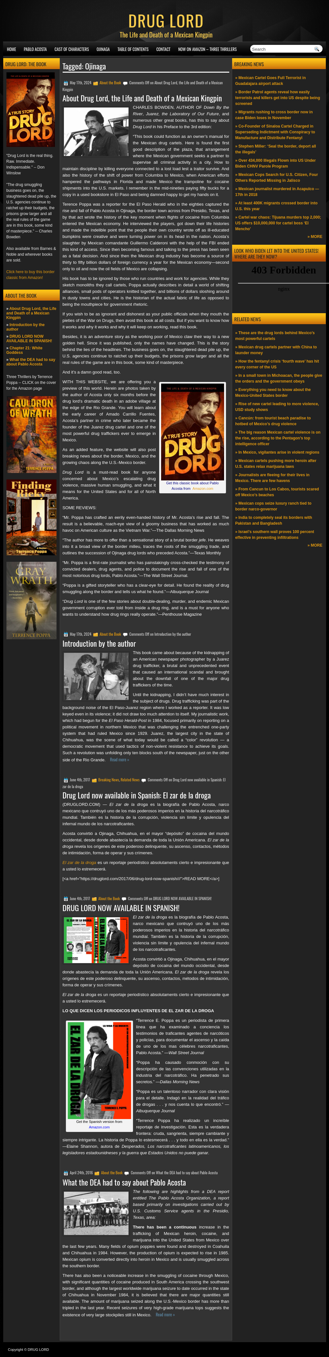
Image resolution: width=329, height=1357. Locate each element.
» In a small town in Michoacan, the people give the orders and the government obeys (278, 378)
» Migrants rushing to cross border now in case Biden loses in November (274, 115)
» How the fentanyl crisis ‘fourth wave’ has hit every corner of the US (277, 364)
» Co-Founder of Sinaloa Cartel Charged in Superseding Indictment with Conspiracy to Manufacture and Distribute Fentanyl (275, 132)
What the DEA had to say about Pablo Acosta (31, 361)
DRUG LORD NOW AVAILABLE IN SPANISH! (29, 338)
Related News (130, 779)
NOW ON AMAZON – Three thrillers (207, 49)
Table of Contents (133, 49)
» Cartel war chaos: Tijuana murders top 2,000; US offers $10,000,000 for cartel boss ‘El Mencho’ (278, 223)
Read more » (119, 759)
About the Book (110, 82)
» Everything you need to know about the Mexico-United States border (273, 392)
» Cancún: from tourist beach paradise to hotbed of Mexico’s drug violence (273, 421)
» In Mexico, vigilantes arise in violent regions (277, 452)
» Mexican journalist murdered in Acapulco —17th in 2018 (277, 192)
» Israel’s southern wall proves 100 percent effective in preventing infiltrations (274, 534)
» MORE (314, 236)
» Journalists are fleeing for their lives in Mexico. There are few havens (272, 478)
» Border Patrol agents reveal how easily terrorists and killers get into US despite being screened (277, 98)
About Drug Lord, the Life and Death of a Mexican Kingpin (31, 313)
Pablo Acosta (35, 49)
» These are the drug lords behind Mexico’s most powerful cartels (275, 336)
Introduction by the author (99, 643)
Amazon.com (202, 488)
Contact (163, 49)
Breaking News (108, 779)
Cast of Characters (72, 49)
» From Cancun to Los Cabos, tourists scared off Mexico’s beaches (277, 492)
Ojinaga (103, 49)
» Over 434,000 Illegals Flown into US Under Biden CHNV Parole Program (275, 163)
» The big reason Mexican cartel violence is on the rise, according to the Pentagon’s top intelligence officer (278, 438)
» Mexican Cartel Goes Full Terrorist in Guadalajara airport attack (270, 81)
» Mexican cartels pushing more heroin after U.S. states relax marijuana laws (275, 463)
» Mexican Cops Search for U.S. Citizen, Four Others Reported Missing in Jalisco (276, 177)
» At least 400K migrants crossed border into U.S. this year (276, 206)
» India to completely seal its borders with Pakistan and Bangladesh (273, 520)
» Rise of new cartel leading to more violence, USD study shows (277, 407)
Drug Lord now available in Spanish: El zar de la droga (137, 795)
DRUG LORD (166, 20)
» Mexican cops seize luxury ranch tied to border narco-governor (273, 506)
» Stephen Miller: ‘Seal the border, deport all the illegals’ (275, 149)
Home (11, 49)
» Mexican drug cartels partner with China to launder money (276, 350)
